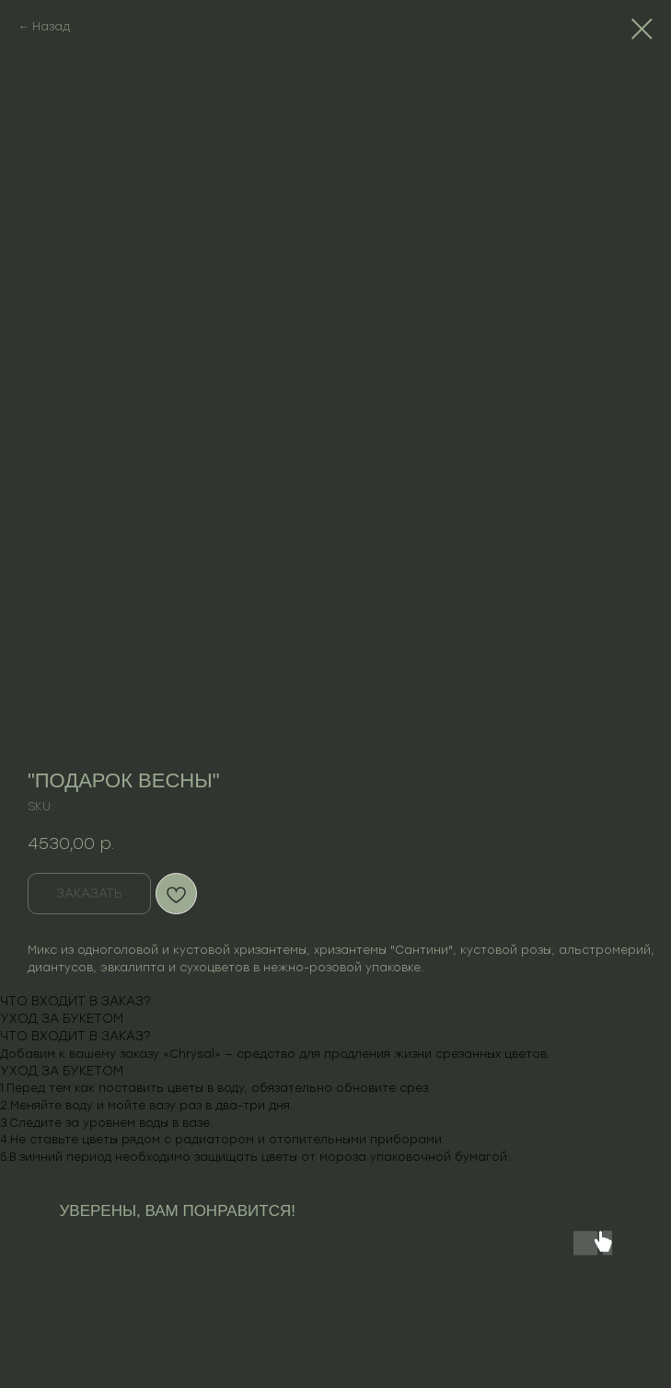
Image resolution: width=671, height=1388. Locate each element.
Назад (51, 26)
